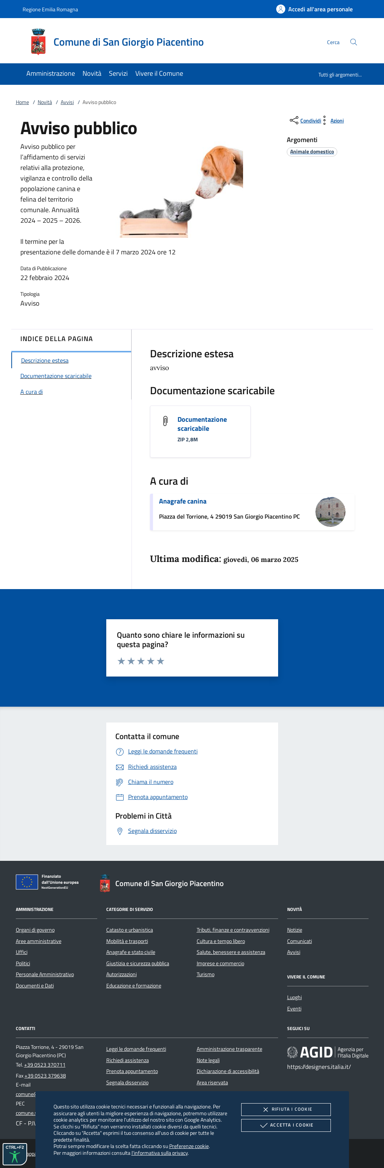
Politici (23, 963)
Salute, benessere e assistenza (231, 952)
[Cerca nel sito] (354, 42)
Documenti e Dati (35, 985)
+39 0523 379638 (45, 1076)
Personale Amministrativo (45, 974)
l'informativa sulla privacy (160, 1153)
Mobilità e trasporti (127, 941)
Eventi (294, 1008)
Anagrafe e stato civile (130, 952)
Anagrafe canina (183, 501)
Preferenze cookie (189, 1146)
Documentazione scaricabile (202, 423)
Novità (45, 102)
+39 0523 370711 (45, 1065)
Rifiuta (286, 1110)
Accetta (286, 1125)
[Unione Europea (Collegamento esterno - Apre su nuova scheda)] (49, 883)
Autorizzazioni (121, 974)
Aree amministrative (38, 941)
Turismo (205, 974)
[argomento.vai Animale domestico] (312, 151)
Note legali (208, 1060)
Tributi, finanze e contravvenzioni (233, 930)
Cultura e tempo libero (221, 941)
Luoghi (294, 997)
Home (22, 102)
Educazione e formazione (133, 985)
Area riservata (212, 1082)
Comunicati (299, 941)
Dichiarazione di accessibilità (228, 1071)
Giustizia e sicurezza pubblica (137, 963)
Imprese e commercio (220, 963)
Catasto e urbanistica (129, 930)
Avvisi (67, 102)
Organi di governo (35, 930)
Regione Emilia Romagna (50, 9)
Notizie (294, 930)
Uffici (22, 952)
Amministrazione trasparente (229, 1049)
